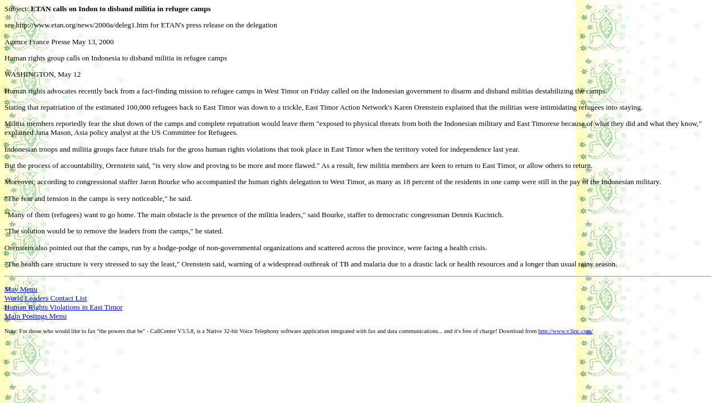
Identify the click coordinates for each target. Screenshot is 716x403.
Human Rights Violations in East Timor (63, 307)
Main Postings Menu (35, 316)
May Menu (20, 289)
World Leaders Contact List (45, 298)
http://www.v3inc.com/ (565, 331)
